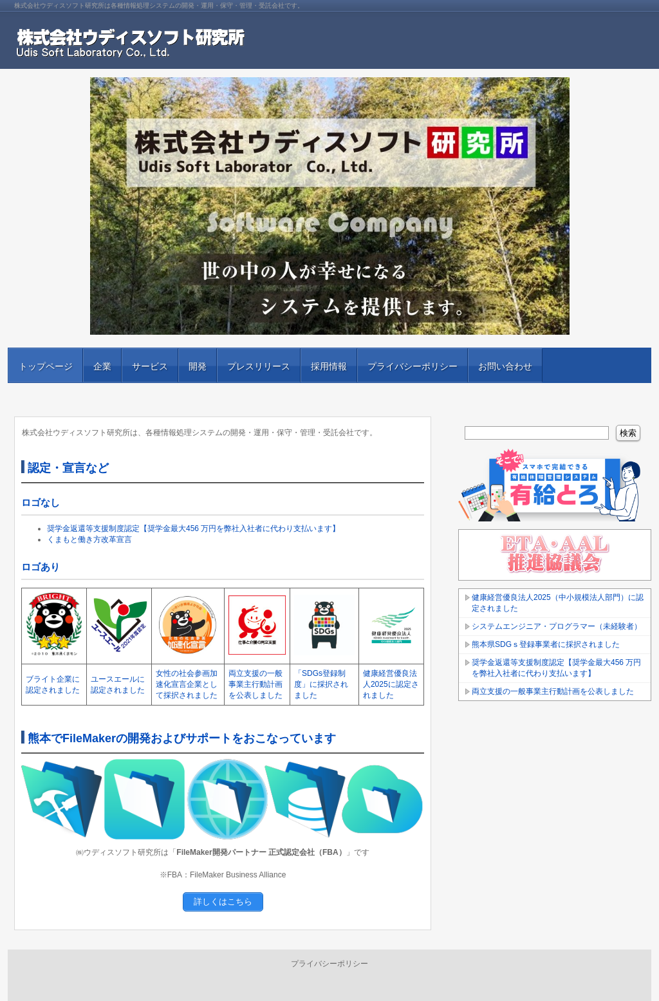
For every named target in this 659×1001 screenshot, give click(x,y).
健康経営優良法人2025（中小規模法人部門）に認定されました (558, 603)
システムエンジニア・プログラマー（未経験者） (557, 626)
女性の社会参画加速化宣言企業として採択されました (187, 684)
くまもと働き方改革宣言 (89, 539)
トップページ (46, 366)
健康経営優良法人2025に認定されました (391, 684)
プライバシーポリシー (412, 366)
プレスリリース (258, 366)
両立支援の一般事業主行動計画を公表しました (255, 684)
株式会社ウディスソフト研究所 (162, 45)
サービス (150, 366)
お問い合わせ (505, 366)
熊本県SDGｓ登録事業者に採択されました (546, 644)
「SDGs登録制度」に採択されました (321, 684)
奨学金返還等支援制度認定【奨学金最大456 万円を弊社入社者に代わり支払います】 (193, 528)
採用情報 (329, 366)
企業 (102, 366)
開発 (198, 366)
